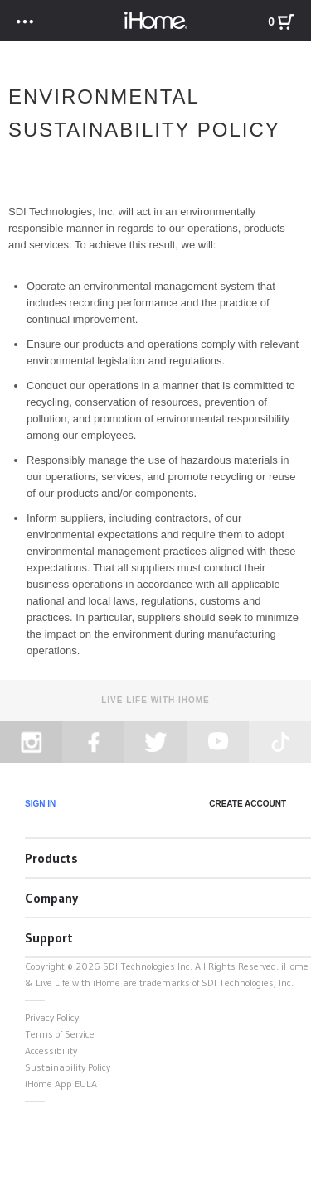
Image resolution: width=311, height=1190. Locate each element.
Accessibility (51, 1050)
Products (51, 858)
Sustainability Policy (67, 1067)
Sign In (40, 803)
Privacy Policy (52, 1017)
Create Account (247, 803)
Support (49, 937)
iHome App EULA (61, 1083)
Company (51, 897)
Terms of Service (60, 1034)
